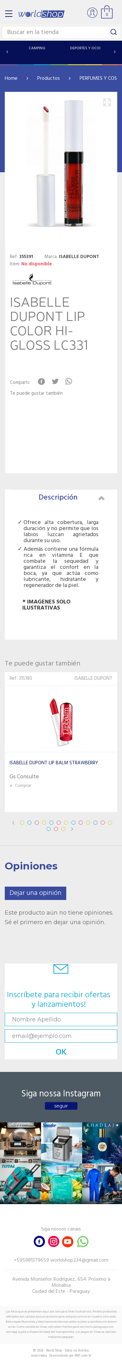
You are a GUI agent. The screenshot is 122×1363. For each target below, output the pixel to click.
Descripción (72, 498)
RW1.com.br (83, 1355)
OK (61, 1052)
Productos (48, 78)
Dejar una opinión (35, 893)
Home (11, 78)
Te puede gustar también (36, 394)
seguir (61, 1106)
